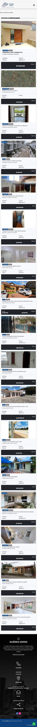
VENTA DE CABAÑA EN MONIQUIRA (10, 476)
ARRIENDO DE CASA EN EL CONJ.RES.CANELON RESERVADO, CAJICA (17, 301)
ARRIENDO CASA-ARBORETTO (12, 52)
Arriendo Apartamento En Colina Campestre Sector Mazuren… (18, 511)
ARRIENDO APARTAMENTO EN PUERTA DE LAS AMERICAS (14, 125)
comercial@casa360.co (18, 700)
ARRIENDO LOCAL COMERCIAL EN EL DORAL (12, 441)
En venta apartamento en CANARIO (11, 547)
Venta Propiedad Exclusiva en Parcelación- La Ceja (15, 406)
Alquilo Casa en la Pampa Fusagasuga (12, 160)
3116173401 (18, 672)
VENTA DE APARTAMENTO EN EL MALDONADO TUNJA (14, 371)
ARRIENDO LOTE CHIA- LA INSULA (9, 90)
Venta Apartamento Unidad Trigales (11, 266)
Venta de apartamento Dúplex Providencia (13, 336)
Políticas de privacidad (18, 654)
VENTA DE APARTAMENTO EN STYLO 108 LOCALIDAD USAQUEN (16, 617)
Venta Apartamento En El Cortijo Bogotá (12, 196)
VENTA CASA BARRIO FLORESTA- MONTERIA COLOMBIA (14, 582)
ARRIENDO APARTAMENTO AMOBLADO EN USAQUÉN (14, 231)
